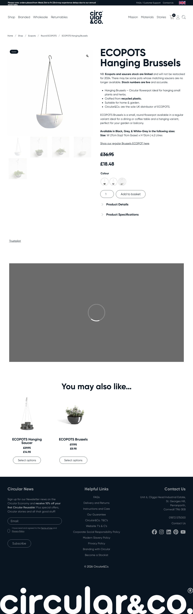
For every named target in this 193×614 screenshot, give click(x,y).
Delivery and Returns (96, 502)
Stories (161, 17)
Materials (147, 17)
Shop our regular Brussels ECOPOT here (124, 143)
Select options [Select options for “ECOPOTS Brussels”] (73, 460)
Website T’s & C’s (96, 526)
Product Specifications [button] (122, 214)
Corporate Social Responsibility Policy (96, 531)
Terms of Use (46, 528)
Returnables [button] (59, 17)
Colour (105, 173)
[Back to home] (96, 17)
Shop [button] (11, 17)
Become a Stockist (96, 555)
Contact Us (168, 3)
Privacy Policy (18, 531)
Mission (133, 17)
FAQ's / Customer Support (148, 3)
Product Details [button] (117, 204)
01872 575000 (177, 517)
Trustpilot (15, 240)
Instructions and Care (96, 508)
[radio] (104, 181)
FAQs (96, 497)
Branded (24, 17)
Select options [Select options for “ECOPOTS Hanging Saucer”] (27, 460)
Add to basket (131, 194)
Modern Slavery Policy (96, 537)
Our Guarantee (96, 514)
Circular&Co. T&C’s (96, 520)
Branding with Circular (96, 549)
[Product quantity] (107, 194)
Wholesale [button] (40, 17)
